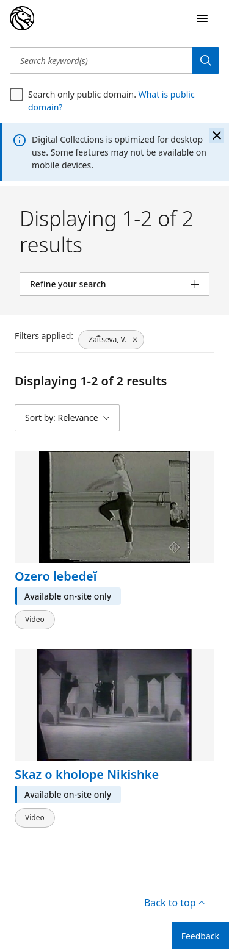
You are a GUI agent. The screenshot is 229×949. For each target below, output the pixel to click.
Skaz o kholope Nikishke (87, 773)
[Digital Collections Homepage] (22, 18)
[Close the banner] (216, 135)
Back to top (174, 902)
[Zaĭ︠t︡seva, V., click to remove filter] (111, 339)
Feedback (200, 936)
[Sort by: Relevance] (67, 417)
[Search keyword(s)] (101, 60)
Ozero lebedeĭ (55, 576)
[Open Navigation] (202, 18)
